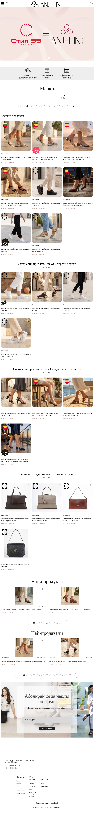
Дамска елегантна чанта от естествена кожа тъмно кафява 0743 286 (15, 519)
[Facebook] (7, 772)
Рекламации (20, 791)
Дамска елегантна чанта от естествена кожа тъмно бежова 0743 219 (46, 519)
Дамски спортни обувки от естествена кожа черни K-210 (46, 204)
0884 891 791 (13, 768)
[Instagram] (11, 772)
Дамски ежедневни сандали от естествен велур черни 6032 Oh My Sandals (14, 204)
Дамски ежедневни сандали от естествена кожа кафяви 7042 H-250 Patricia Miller (70, 609)
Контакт (31, 783)
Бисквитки (32, 786)
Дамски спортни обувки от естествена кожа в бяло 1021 (16, 309)
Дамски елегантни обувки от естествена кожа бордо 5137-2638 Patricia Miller (78, 204)
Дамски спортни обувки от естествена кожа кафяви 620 (46, 309)
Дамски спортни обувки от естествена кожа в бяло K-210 (77, 309)
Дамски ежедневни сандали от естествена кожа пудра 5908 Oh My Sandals (76, 158)
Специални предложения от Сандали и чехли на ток (47, 369)
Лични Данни (21, 793)
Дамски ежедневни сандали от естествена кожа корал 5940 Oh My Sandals (45, 158)
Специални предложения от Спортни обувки (47, 263)
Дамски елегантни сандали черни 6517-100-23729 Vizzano (15, 414)
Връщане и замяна (20, 782)
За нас (30, 789)
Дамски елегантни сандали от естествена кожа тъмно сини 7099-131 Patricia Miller (14, 460)
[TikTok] (14, 772)
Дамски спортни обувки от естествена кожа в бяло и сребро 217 (16, 355)
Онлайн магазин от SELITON (47, 803)
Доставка (20, 777)
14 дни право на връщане (20, 787)
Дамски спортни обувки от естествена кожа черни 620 (67, 661)
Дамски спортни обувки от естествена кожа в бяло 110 (16, 250)
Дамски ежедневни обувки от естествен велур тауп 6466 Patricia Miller (21, 609)
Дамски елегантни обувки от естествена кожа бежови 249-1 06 (16, 158)
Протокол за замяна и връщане (32, 794)
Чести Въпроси (44, 778)
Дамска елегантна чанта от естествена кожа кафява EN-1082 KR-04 (77, 519)
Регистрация (44, 786)
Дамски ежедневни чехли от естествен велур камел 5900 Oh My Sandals (77, 414)
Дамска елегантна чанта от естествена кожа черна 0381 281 (15, 565)
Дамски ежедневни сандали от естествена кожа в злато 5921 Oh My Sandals (45, 414)
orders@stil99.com (14, 765)
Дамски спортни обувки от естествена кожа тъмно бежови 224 (46, 250)
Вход (42, 783)
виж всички (47, 267)
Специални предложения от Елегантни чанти (47, 474)
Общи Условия (32, 778)
